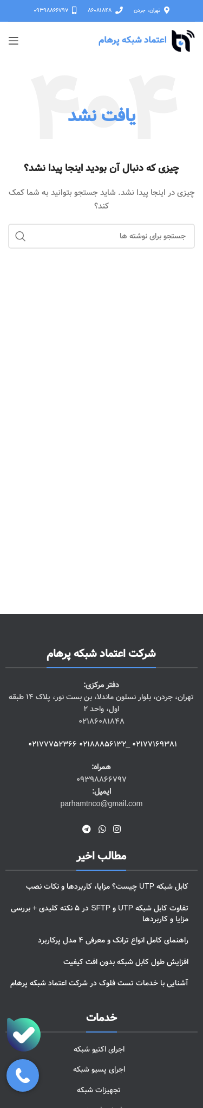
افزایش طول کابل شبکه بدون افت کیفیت (125, 962)
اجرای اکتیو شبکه (99, 1049)
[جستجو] (101, 236)
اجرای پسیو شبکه (99, 1069)
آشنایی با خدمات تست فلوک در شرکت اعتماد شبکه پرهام (99, 983)
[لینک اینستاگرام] (116, 829)
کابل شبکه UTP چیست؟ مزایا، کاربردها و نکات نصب (107, 886)
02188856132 (102, 744)
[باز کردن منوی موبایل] (13, 41)
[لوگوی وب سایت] (146, 41)
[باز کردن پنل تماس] (22, 1075)
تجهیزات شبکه (99, 1090)
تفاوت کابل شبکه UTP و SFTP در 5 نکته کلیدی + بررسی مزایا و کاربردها (99, 913)
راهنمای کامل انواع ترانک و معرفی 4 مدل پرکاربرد (113, 940)
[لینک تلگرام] (87, 829)
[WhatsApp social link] (102, 829)
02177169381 (154, 744)
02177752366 (52, 744)
